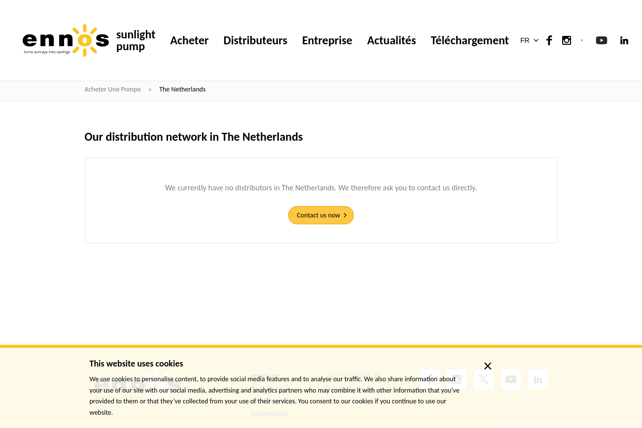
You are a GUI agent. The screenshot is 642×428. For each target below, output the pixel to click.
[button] (531, 40)
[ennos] (66, 40)
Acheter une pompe (113, 89)
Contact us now (318, 215)
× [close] (488, 366)
